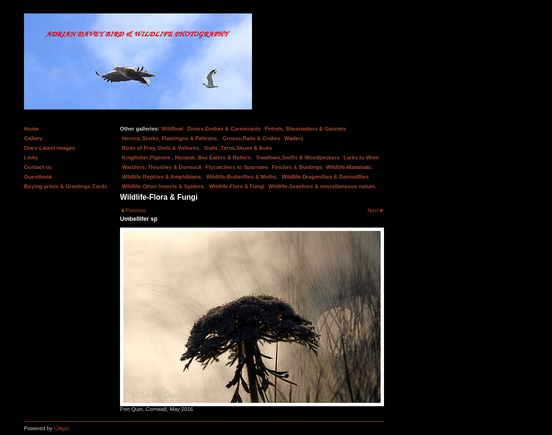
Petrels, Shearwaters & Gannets (305, 129)
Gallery (33, 138)
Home (31, 129)
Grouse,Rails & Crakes (251, 138)
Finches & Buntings (297, 167)
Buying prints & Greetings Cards (65, 186)
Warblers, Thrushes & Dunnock (162, 167)
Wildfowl (172, 129)
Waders (293, 138)
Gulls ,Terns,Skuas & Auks (238, 148)
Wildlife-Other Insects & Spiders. (163, 186)
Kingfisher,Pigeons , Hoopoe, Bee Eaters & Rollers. (187, 157)
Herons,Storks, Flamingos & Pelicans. (170, 138)
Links (31, 157)
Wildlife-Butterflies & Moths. (242, 177)
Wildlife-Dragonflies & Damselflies (325, 177)
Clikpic (62, 428)
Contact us (38, 167)
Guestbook (38, 177)
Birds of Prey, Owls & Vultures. (161, 148)
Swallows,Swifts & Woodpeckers (298, 157)
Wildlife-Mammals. (349, 167)
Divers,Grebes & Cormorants (224, 129)
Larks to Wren (361, 157)
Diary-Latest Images (49, 148)
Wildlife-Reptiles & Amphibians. (162, 177)
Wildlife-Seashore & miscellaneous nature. (322, 186)
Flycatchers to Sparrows (236, 167)
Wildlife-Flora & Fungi (236, 186)
